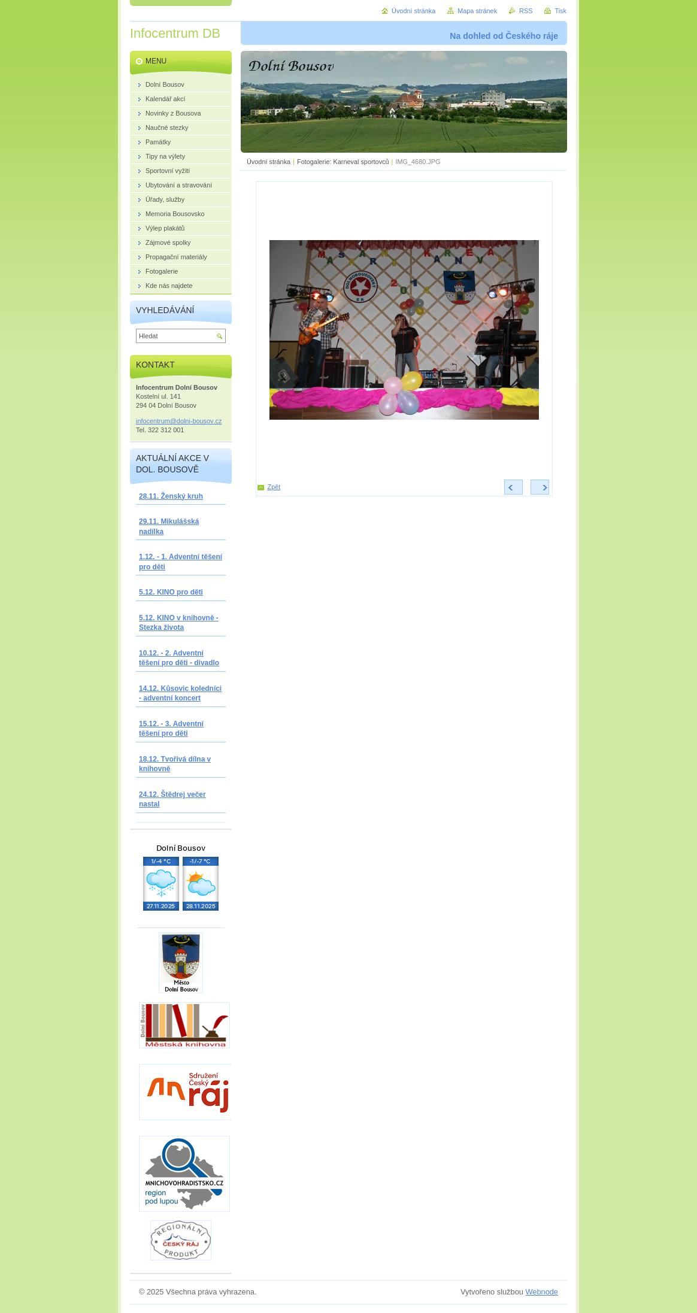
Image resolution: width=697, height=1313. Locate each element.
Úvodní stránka (268, 161)
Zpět (274, 486)
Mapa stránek (477, 10)
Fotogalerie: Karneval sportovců (343, 161)
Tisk (560, 10)
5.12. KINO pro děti (171, 592)
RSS (525, 10)
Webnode (541, 1291)
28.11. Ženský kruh (171, 496)
